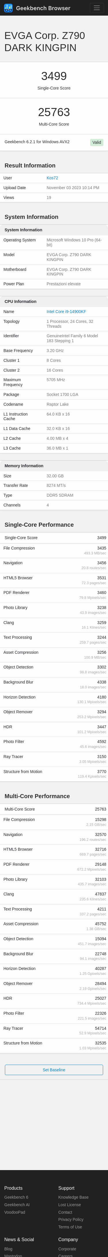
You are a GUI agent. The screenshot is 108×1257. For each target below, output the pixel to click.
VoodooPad (14, 1212)
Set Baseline (54, 1070)
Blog (8, 1249)
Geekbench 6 (16, 1197)
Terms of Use (70, 1227)
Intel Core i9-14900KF (66, 311)
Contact (65, 1212)
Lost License (69, 1204)
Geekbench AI (17, 1204)
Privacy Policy (71, 1219)
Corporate (67, 1249)
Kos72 (52, 178)
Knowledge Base (73, 1197)
